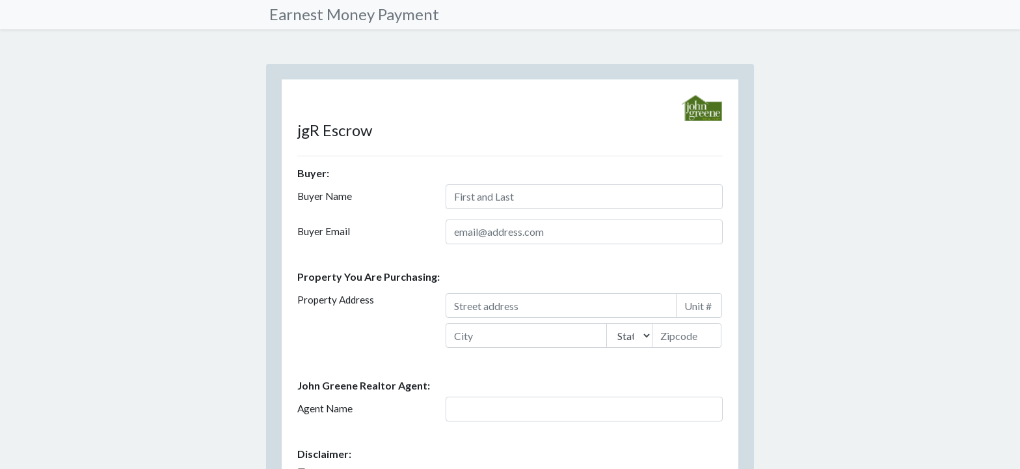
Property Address (335, 300)
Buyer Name (324, 196)
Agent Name (325, 408)
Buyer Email (323, 231)
